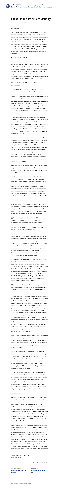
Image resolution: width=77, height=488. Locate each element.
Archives (19, 7)
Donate (30, 7)
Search (36, 7)
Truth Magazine (16, 5)
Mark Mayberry (16, 22)
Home (13, 7)
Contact (25, 7)
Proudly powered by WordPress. (24, 483)
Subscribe (42, 7)
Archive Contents (33, 462)
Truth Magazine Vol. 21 (42, 462)
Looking (49, 7)
